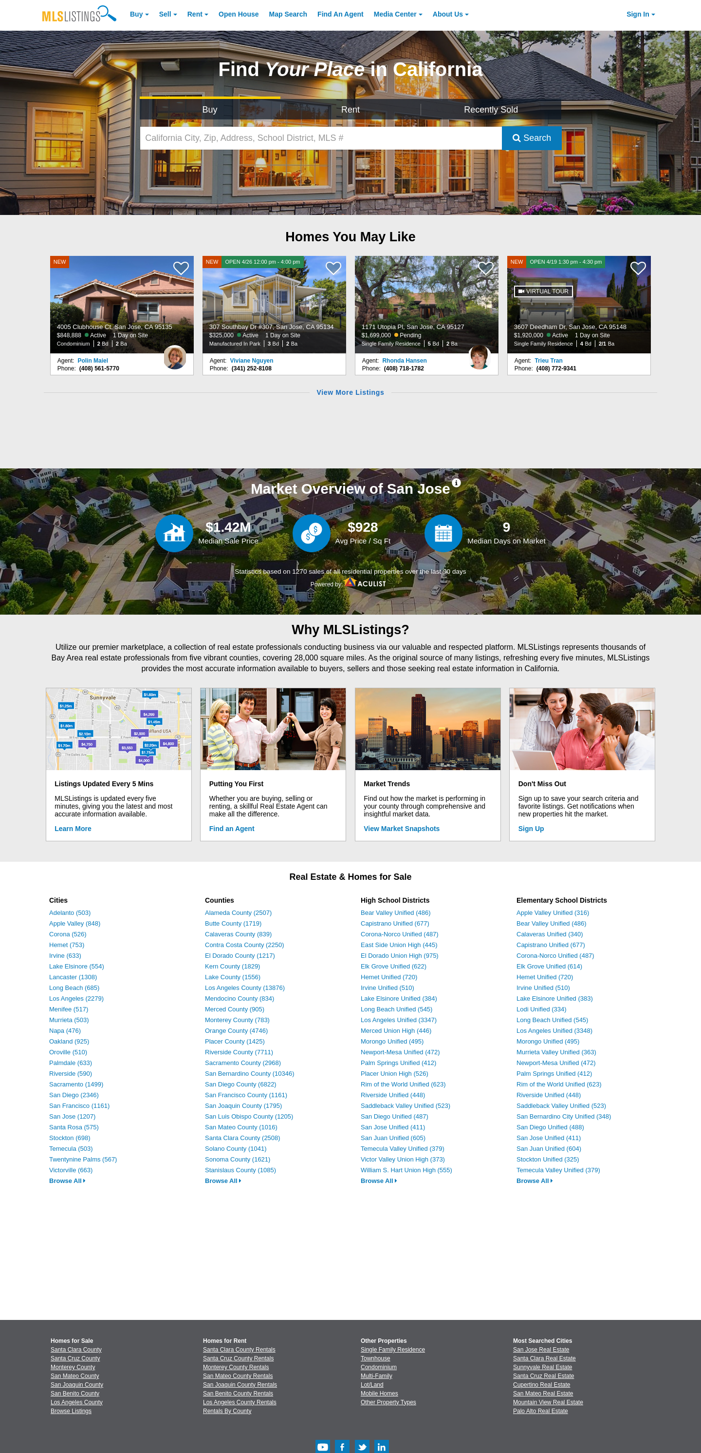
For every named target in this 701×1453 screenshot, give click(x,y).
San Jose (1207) (72, 1116)
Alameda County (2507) (238, 912)
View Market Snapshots (402, 829)
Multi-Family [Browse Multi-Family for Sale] (376, 1376)
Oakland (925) (69, 1041)
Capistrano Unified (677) (395, 923)
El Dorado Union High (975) (400, 955)
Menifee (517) (68, 1009)
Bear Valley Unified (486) (396, 912)
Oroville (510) (68, 1052)
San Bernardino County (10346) (250, 1073)
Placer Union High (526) (394, 1073)
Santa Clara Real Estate (544, 1358)
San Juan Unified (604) (549, 1148)
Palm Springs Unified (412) (398, 1062)
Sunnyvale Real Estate (542, 1367)
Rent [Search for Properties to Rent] (350, 110)
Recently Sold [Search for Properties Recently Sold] (491, 110)
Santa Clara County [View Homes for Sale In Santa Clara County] (76, 1349)
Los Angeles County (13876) (245, 987)
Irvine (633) (65, 955)
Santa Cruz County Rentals (238, 1358)
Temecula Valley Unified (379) (402, 1148)
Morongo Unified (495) (392, 1041)
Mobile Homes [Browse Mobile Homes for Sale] (379, 1393)
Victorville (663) (70, 1170)
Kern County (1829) (232, 966)
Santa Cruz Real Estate (543, 1376)
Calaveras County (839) (238, 934)
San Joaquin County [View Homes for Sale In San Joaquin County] (77, 1384)
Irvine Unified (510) (387, 987)
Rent (195, 14)
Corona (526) (68, 934)
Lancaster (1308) (73, 977)
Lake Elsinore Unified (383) (555, 998)
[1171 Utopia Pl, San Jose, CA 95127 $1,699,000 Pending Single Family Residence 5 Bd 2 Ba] (427, 304)
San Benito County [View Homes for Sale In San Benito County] (75, 1393)
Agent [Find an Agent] (340, 14)
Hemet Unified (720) (389, 977)
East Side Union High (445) (399, 945)
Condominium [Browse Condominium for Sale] (379, 1367)
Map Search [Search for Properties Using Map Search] (288, 14)
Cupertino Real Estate (541, 1384)
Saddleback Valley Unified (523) (405, 1105)
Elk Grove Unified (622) (393, 966)
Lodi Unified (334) (542, 1009)
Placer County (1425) (235, 1041)
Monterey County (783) (237, 1020)
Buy (136, 14)
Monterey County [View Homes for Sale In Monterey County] (73, 1367)
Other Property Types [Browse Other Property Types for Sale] (388, 1402)
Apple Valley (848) (74, 923)
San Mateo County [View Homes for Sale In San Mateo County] (75, 1376)
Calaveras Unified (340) (550, 934)
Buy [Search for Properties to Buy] (210, 110)
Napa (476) (65, 1030)
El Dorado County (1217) (240, 955)
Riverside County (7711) (239, 1052)
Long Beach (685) (74, 987)
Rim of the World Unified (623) (403, 1084)
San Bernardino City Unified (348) (564, 1116)
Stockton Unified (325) (548, 1159)
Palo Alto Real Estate (540, 1411)
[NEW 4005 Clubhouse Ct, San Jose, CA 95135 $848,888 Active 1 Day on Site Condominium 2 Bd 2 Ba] (122, 304)
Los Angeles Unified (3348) (554, 1030)
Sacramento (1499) (76, 1084)
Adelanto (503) (70, 912)
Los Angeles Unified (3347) (399, 1020)
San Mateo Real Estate (543, 1393)
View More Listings (350, 392)
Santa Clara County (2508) (242, 1138)
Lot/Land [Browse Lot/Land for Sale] (372, 1384)
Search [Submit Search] (532, 138)
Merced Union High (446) (396, 1030)
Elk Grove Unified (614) (549, 966)
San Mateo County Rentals (238, 1376)
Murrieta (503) (69, 1020)
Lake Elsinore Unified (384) (399, 998)
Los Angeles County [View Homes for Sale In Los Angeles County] (77, 1402)
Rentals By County (227, 1411)
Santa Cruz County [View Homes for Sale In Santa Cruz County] (75, 1358)
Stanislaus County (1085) (240, 1170)
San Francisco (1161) (79, 1105)
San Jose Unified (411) (393, 1127)
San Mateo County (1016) (241, 1127)
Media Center (395, 14)
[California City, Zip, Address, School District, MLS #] (321, 138)
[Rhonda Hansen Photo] (479, 353)
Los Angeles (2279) (76, 998)
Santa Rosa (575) (74, 1127)
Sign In (638, 14)
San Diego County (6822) (241, 1084)
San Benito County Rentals (238, 1393)
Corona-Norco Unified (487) (400, 934)
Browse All (67, 1180)
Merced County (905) (234, 1009)
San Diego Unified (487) (394, 1116)
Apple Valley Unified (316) (553, 912)
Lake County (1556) (232, 977)
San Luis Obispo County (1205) (249, 1116)
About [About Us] (448, 14)
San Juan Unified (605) (393, 1138)
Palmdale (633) (70, 1062)
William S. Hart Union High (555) (406, 1170)
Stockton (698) (70, 1138)
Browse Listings (71, 1411)
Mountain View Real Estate (548, 1402)
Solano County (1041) (235, 1148)
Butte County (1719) (233, 923)
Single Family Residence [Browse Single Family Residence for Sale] (393, 1349)
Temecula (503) (71, 1148)
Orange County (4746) (236, 1030)
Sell (165, 14)
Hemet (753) (66, 945)
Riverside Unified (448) (393, 1095)
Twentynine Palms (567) (83, 1159)
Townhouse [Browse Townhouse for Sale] (375, 1358)
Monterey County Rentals (236, 1367)
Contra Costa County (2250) (244, 945)
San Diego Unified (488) (550, 1127)
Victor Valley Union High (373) (403, 1159)
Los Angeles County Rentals (240, 1402)
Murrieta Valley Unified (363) (556, 1052)
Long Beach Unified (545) (396, 1009)
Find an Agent (232, 829)
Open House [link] (238, 14)
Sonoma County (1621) (237, 1159)
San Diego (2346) (74, 1095)
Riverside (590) (70, 1073)
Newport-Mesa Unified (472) (400, 1052)
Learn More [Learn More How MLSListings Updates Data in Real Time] (73, 829)
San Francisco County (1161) (246, 1095)
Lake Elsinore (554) (76, 966)
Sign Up (531, 829)
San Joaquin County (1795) (243, 1105)
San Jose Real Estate (541, 1349)
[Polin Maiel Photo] (175, 353)
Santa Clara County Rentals (239, 1349)
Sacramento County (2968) (243, 1062)
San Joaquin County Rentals (240, 1384)
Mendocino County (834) (239, 998)
